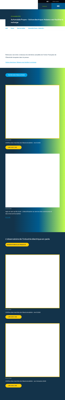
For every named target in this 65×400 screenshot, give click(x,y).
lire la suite (7, 217)
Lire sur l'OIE (13, 147)
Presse (12, 28)
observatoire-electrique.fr (17, 244)
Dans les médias (21, 28)
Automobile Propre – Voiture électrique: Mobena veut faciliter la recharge (36, 28)
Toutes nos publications (16, 75)
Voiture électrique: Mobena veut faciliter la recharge (20, 62)
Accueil (6, 28)
